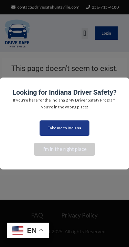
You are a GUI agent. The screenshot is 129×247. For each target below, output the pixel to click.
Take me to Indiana (64, 128)
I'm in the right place (64, 149)
